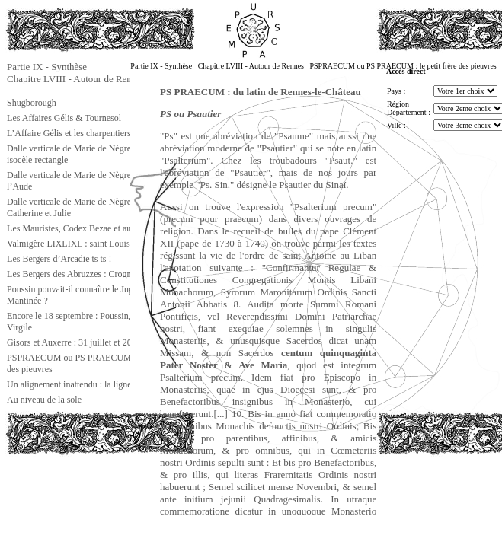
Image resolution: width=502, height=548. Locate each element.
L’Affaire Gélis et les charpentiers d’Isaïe (82, 133)
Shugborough (31, 102)
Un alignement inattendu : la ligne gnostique (88, 384)
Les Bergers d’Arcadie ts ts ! (59, 258)
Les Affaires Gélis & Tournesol (64, 118)
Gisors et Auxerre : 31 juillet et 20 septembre (89, 342)
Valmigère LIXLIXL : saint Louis (68, 243)
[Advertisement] (81, 490)
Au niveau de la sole (44, 399)
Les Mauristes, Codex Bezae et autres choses (89, 228)
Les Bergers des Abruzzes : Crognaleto (78, 274)
